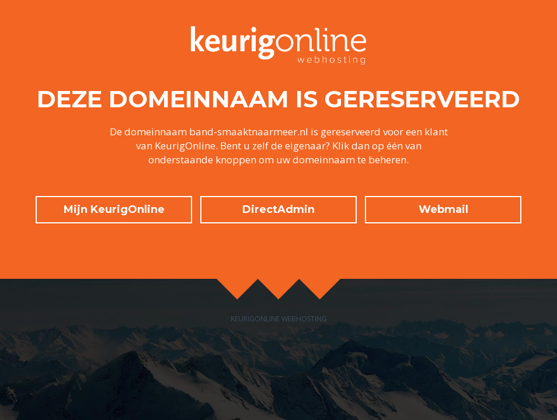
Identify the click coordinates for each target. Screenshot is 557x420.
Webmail (443, 209)
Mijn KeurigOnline (114, 209)
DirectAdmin (278, 209)
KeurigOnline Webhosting (279, 319)
